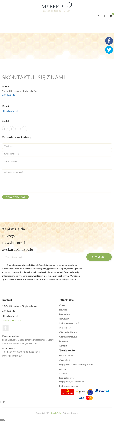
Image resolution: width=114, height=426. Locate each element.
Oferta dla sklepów (68, 332)
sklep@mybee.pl (10, 111)
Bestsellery (64, 314)
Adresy (62, 369)
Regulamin (64, 318)
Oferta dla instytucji (68, 336)
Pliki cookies (65, 327)
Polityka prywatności (69, 323)
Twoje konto (67, 350)
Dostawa (63, 341)
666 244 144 (8, 95)
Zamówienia (65, 360)
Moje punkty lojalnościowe (71, 381)
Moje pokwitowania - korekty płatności (77, 364)
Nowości (63, 309)
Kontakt (63, 345)
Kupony (63, 373)
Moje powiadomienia (68, 386)
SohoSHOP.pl (56, 413)
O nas (62, 305)
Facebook (6, 328)
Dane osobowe (66, 355)
